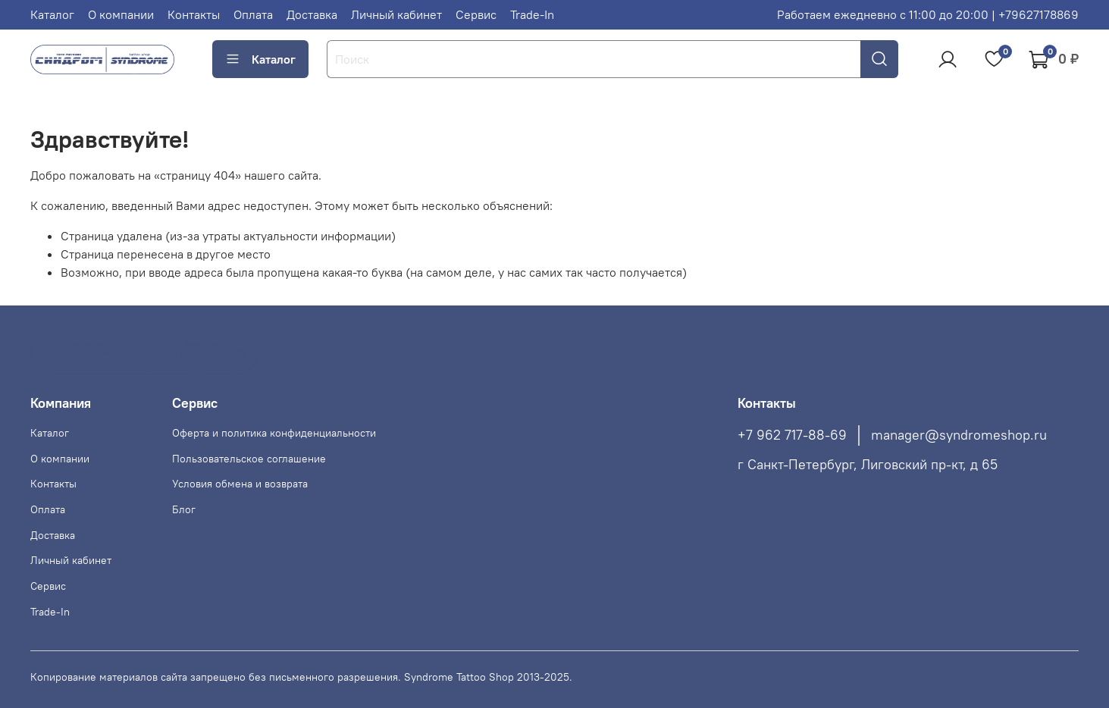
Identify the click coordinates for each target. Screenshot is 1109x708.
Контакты (194, 14)
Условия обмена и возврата (240, 483)
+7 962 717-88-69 (792, 435)
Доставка (312, 14)
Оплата (253, 14)
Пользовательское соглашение (249, 458)
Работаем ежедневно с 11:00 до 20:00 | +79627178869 (928, 14)
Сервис (476, 14)
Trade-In (532, 14)
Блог (184, 509)
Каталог (52, 14)
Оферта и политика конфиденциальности (274, 433)
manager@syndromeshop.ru (959, 435)
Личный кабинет (396, 14)
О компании (121, 14)
